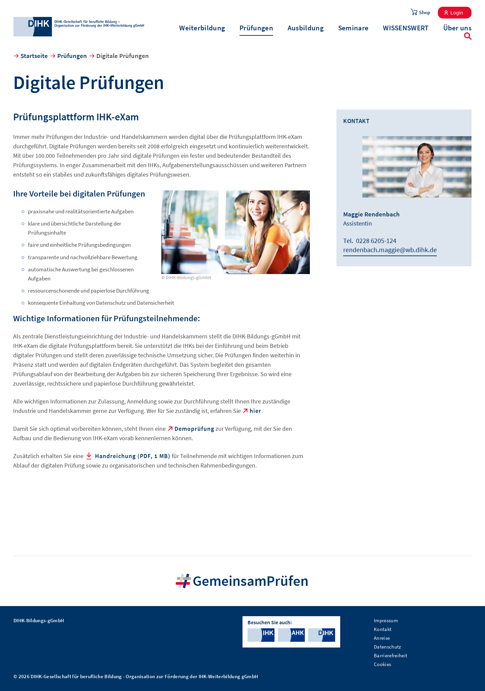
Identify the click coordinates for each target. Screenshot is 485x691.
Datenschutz (387, 646)
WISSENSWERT (405, 28)
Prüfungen (256, 28)
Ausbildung (306, 28)
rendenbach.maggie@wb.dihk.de (390, 249)
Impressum (386, 620)
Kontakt (382, 629)
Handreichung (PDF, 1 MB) (132, 456)
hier (255, 411)
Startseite (34, 56)
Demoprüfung (194, 428)
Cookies (382, 664)
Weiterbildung (202, 28)
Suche (468, 36)
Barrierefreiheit (390, 655)
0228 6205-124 (376, 240)
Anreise (382, 638)
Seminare (353, 28)
